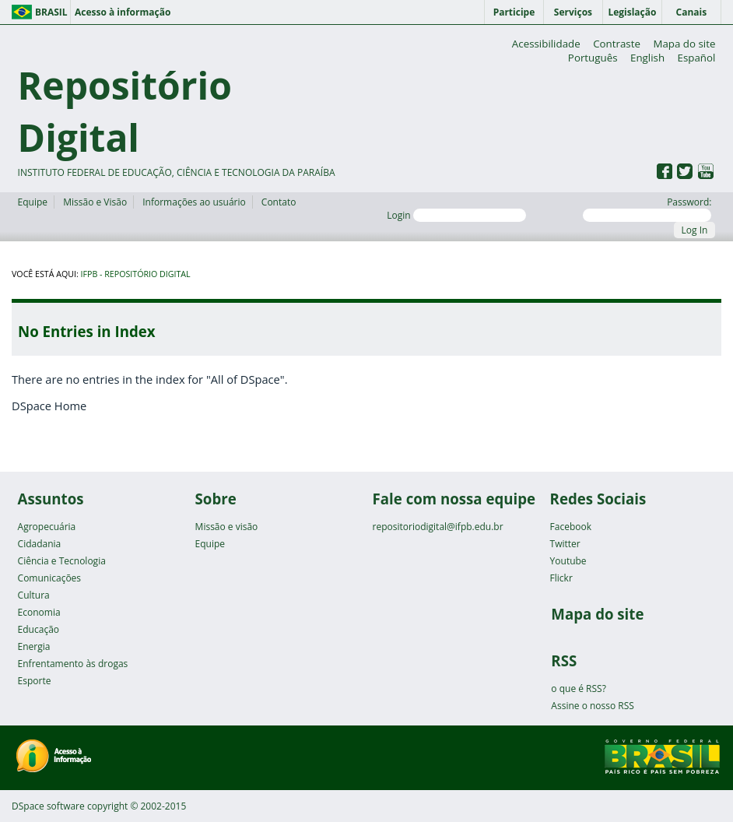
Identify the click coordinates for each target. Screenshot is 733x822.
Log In (695, 230)
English (647, 58)
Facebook (570, 526)
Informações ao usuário (193, 202)
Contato (278, 202)
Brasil (51, 12)
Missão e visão (226, 526)
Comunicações (49, 578)
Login (456, 215)
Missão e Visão (95, 202)
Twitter (565, 543)
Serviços (573, 12)
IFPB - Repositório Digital (136, 274)
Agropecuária (47, 526)
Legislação (632, 12)
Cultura (34, 595)
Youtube (568, 560)
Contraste (616, 44)
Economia (39, 612)
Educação (38, 629)
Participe (514, 12)
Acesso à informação (122, 12)
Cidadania (39, 543)
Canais (691, 12)
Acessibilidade (546, 44)
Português (593, 58)
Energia (34, 646)
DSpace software (48, 806)
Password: (647, 208)
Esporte (34, 680)
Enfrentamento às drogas (73, 663)
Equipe (32, 202)
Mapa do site (684, 44)
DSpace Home (49, 405)
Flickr (561, 578)
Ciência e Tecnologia (62, 560)
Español (697, 58)
